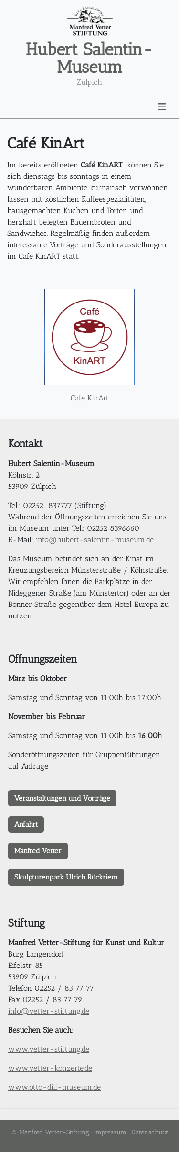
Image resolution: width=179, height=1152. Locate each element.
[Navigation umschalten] (162, 107)
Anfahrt (26, 824)
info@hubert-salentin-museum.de (95, 539)
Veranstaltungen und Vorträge (62, 798)
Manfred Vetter (38, 851)
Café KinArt (90, 397)
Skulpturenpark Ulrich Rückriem (66, 877)
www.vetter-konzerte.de (50, 1068)
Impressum (110, 1132)
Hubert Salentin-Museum (89, 58)
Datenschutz (149, 1132)
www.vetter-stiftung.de (48, 1049)
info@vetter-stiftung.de (48, 1010)
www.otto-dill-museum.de (54, 1087)
